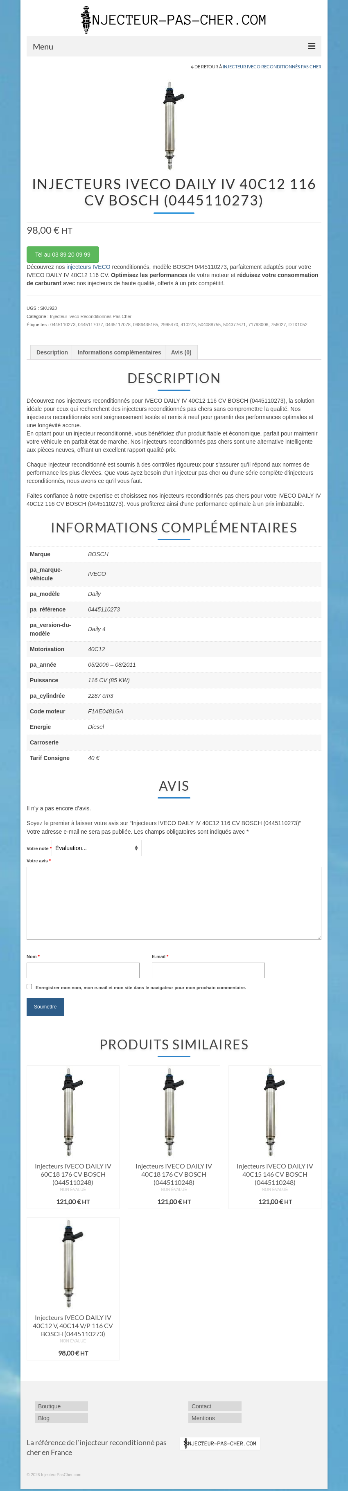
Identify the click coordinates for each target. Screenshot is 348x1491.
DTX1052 (297, 324)
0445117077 (90, 324)
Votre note (39, 848)
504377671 (234, 324)
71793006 (259, 324)
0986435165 (145, 324)
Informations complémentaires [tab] (119, 352)
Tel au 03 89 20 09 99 (62, 254)
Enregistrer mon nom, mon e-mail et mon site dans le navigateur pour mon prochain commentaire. (141, 987)
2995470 (169, 324)
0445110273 (62, 324)
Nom (33, 956)
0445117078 (118, 324)
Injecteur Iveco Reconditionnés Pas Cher (272, 66)
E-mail (160, 956)
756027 (278, 324)
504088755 (209, 324)
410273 (188, 324)
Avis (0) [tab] (181, 352)
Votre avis (39, 860)
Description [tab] (52, 352)
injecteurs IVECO (88, 267)
